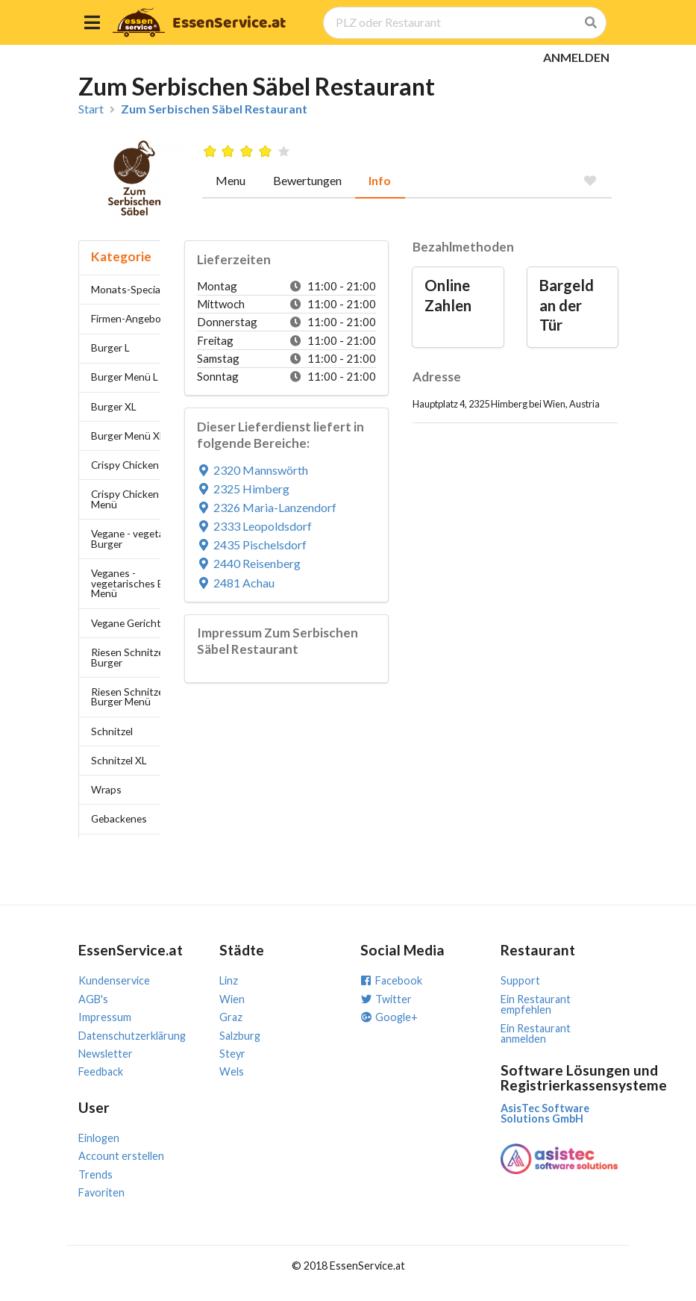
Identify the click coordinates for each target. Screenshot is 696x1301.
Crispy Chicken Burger (141, 464)
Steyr (232, 1053)
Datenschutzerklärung (132, 1035)
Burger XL (114, 406)
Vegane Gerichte (128, 623)
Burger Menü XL (128, 435)
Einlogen (98, 1138)
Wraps (106, 789)
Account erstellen (121, 1155)
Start (91, 109)
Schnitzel (112, 731)
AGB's (93, 999)
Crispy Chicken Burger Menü (141, 499)
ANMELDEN (576, 57)
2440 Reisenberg (249, 563)
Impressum (104, 1017)
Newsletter (105, 1053)
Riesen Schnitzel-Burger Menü (130, 696)
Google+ (389, 1017)
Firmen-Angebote (131, 318)
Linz (228, 980)
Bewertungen (307, 180)
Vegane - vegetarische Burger (141, 538)
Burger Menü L (124, 376)
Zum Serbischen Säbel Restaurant (214, 109)
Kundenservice (114, 980)
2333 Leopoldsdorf (255, 526)
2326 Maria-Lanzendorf (267, 507)
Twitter (386, 999)
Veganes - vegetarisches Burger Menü (140, 583)
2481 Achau (236, 582)
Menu (230, 180)
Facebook (391, 980)
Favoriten (101, 1192)
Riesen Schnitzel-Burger (130, 657)
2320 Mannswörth (253, 470)
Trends (95, 1174)
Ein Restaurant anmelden (536, 1033)
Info (380, 180)
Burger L (110, 347)
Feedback (100, 1071)
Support (520, 980)
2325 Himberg (243, 488)
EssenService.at (229, 23)
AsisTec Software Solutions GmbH (545, 1113)
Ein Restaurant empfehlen (536, 1004)
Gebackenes (119, 818)
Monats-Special (127, 289)
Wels (231, 1071)
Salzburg (239, 1035)
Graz (230, 1017)
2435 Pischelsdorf (252, 544)
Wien (232, 999)
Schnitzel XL (119, 760)
